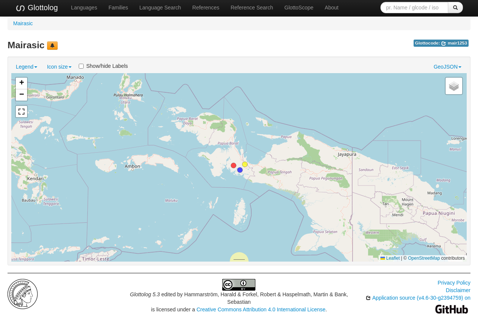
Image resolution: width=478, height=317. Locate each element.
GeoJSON (447, 67)
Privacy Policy (454, 283)
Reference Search (252, 8)
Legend (26, 67)
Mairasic (23, 23)
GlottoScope (298, 8)
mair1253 (454, 43)
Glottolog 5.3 (145, 294)
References (206, 8)
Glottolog (36, 7)
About (332, 8)
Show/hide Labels (103, 66)
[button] (245, 164)
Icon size (59, 67)
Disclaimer (458, 290)
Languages (84, 8)
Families (118, 8)
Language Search (160, 8)
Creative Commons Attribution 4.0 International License (261, 309)
